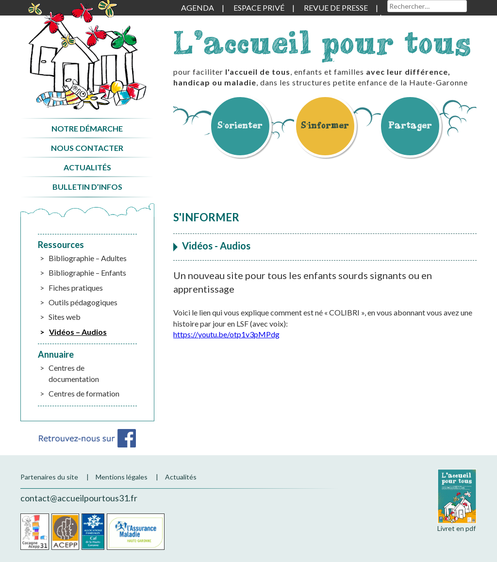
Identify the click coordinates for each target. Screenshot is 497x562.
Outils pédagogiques (83, 302)
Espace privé (258, 7)
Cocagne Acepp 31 (34, 531)
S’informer (325, 125)
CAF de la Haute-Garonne (93, 531)
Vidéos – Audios (78, 331)
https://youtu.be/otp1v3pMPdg (226, 334)
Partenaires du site (49, 477)
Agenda (197, 7)
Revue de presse (336, 7)
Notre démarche (87, 128)
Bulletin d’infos (87, 186)
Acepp (65, 531)
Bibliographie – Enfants (87, 272)
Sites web (65, 316)
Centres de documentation (74, 373)
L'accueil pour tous (322, 42)
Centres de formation (84, 393)
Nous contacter (87, 147)
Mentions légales (122, 477)
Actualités (87, 167)
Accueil (87, 55)
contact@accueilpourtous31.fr (78, 498)
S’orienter (240, 125)
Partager (410, 125)
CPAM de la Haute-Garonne (136, 531)
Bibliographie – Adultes (88, 258)
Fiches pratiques (76, 287)
